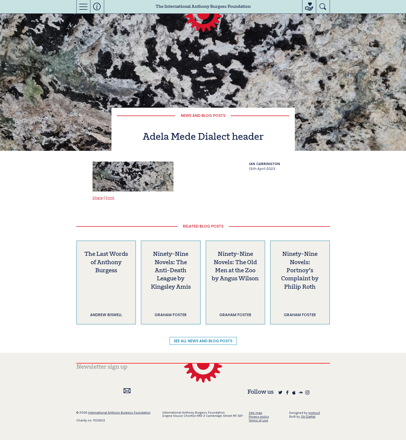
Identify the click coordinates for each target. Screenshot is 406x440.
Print (109, 197)
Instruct (314, 413)
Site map (255, 413)
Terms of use (258, 420)
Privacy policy (259, 416)
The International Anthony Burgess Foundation (203, 7)
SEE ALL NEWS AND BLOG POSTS (203, 341)
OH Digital (308, 416)
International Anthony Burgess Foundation (119, 412)
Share (98, 197)
